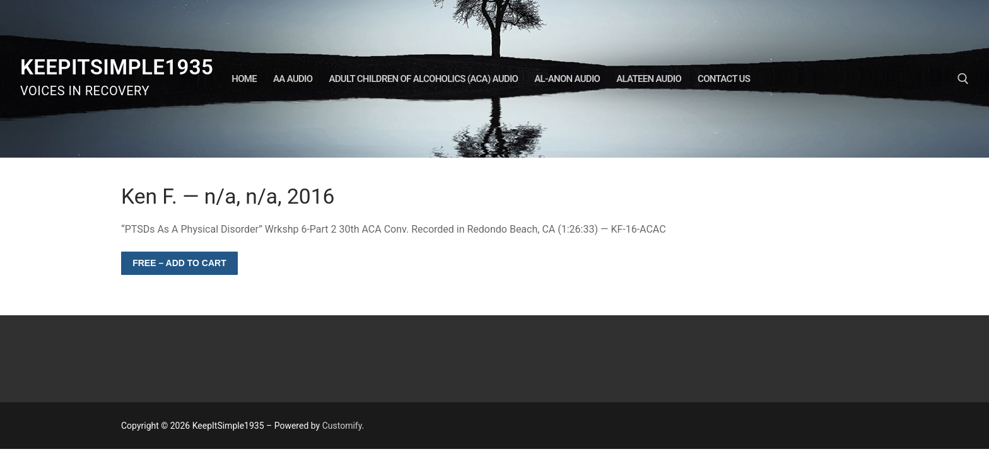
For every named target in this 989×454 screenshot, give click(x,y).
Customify (342, 426)
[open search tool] (963, 78)
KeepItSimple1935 (116, 67)
